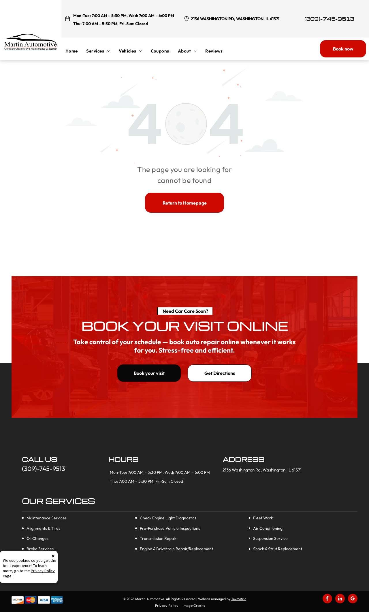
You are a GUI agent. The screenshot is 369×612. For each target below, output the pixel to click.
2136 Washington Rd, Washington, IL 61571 (235, 18)
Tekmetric (238, 599)
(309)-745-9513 (329, 19)
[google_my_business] (352, 599)
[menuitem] (75, 51)
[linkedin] (340, 599)
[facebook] (327, 599)
